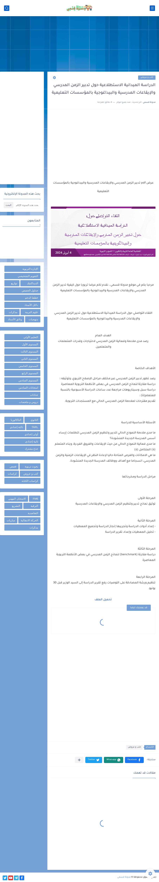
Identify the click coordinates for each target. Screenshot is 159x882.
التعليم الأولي (31, 337)
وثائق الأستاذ (15, 319)
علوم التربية (31, 312)
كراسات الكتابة (30, 480)
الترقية (34, 505)
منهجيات (33, 319)
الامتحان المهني (17, 498)
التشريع (16, 505)
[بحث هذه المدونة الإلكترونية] (27, 205)
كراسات (12, 473)
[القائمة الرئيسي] (152, 8)
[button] (134, 760)
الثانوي (34, 419)
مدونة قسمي (124, 877)
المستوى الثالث (29, 351)
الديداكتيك (32, 283)
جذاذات (34, 394)
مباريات (11, 520)
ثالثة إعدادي (16, 427)
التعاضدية (33, 513)
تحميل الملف (103, 599)
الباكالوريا (16, 419)
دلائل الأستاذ (31, 304)
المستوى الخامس (28, 365)
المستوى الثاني (29, 358)
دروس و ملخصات (28, 402)
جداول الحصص (30, 290)
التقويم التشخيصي (28, 276)
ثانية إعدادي (31, 441)
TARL (35, 427)
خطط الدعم (31, 297)
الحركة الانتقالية (29, 520)
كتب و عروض (146, 77)
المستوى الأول (30, 344)
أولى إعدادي (31, 434)
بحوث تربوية (31, 466)
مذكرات (13, 312)
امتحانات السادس (28, 387)
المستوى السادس (28, 380)
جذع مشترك (31, 448)
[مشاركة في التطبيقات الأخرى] (79, 760)
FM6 (35, 498)
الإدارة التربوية (30, 268)
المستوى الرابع (30, 373)
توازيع (14, 283)
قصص (13, 466)
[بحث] (6, 8)
